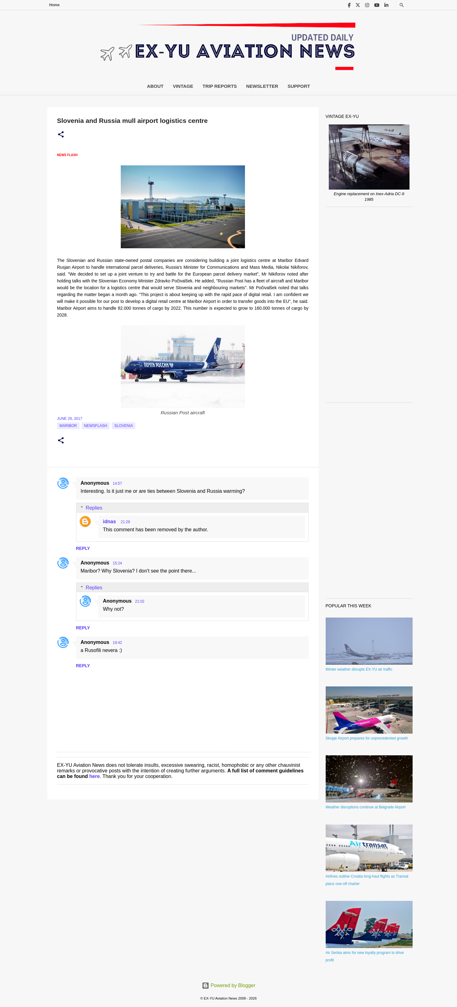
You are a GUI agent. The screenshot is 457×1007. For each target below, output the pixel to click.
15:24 (117, 563)
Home (54, 5)
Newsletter (262, 86)
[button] (61, 135)
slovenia (123, 426)
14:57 (117, 483)
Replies (94, 507)
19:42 (117, 643)
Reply (83, 548)
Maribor (68, 426)
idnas (110, 521)
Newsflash (95, 426)
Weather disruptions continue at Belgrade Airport (366, 807)
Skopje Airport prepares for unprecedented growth (367, 738)
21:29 (125, 522)
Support (298, 86)
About (155, 86)
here (94, 776)
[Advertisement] (369, 305)
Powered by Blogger (229, 985)
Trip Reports (219, 86)
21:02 (139, 601)
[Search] (402, 5)
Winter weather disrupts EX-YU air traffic (359, 669)
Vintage (183, 86)
